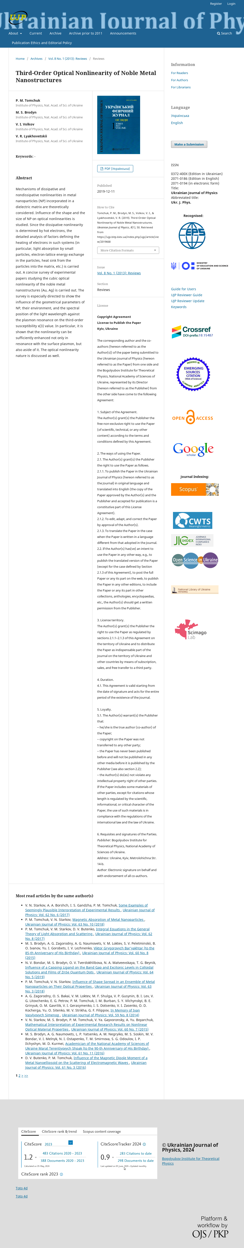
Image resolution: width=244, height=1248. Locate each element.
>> (26, 1075)
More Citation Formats (117, 250)
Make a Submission (189, 144)
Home (20, 58)
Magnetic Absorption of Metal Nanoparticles (108, 919)
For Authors (179, 80)
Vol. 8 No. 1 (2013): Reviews (67, 58)
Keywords (179, 307)
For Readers (179, 73)
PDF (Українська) (117, 168)
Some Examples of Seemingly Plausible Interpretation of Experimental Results (86, 907)
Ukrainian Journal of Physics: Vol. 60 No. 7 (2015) (109, 1029)
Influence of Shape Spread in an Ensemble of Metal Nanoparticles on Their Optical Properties (90, 984)
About (14, 33)
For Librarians (181, 87)
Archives (36, 58)
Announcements (123, 33)
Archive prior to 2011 (85, 33)
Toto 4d (22, 1188)
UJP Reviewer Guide (186, 295)
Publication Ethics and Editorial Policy (42, 42)
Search (224, 33)
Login (231, 3)
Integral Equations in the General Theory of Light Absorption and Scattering (87, 931)
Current (36, 33)
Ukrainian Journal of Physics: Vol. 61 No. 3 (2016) (86, 1065)
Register (216, 3)
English (177, 122)
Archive (55, 33)
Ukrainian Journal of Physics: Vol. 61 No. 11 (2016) (64, 1053)
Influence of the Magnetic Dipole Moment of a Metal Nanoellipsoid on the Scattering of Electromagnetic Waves (86, 1060)
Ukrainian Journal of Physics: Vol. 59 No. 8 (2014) (100, 1015)
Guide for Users (183, 289)
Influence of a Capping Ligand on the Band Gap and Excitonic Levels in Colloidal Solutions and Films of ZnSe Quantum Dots (89, 969)
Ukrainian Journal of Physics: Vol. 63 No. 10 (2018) (64, 924)
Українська (180, 115)
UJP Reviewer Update (187, 301)
